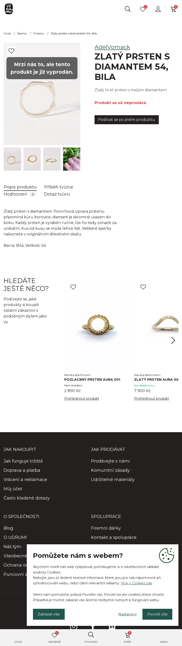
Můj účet (13, 489)
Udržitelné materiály (113, 479)
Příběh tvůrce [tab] (58, 187)
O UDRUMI (15, 537)
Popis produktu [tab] (20, 187)
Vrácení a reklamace (25, 479)
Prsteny (38, 33)
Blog (8, 528)
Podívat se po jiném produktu (126, 119)
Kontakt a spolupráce (113, 537)
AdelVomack (112, 47)
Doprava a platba (22, 470)
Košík (128, 637)
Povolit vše (156, 614)
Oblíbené (54, 637)
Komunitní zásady (110, 470)
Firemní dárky (106, 528)
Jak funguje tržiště (23, 461)
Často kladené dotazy (27, 498)
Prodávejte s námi (110, 461)
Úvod (18, 641)
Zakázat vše (49, 614)
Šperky (22, 33)
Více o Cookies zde (136, 583)
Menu (164, 641)
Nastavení (125, 614)
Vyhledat (90, 641)
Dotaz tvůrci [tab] (57, 194)
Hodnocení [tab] (20, 194)
